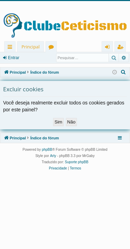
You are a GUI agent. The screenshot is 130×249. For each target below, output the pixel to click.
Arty (53, 156)
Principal (30, 47)
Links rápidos (11, 48)
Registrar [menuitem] (121, 48)
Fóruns (53, 48)
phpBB (47, 149)
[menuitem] (123, 72)
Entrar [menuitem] (109, 48)
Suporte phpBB (76, 162)
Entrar (13, 57)
